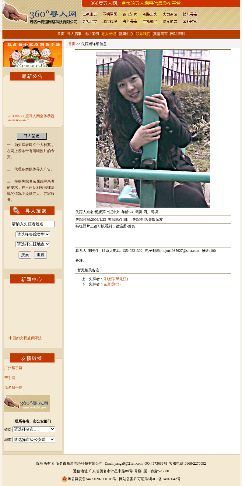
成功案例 (91, 34)
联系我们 (143, 34)
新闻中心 (126, 34)
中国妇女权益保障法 (25, 339)
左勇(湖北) (112, 284)
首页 (61, 34)
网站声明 (177, 34)
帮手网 (9, 378)
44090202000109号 (101, 479)
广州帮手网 (13, 368)
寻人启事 (74, 34)
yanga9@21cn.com (128, 463)
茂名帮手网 (13, 387)
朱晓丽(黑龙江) (115, 279)
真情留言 (160, 34)
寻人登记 (108, 34)
